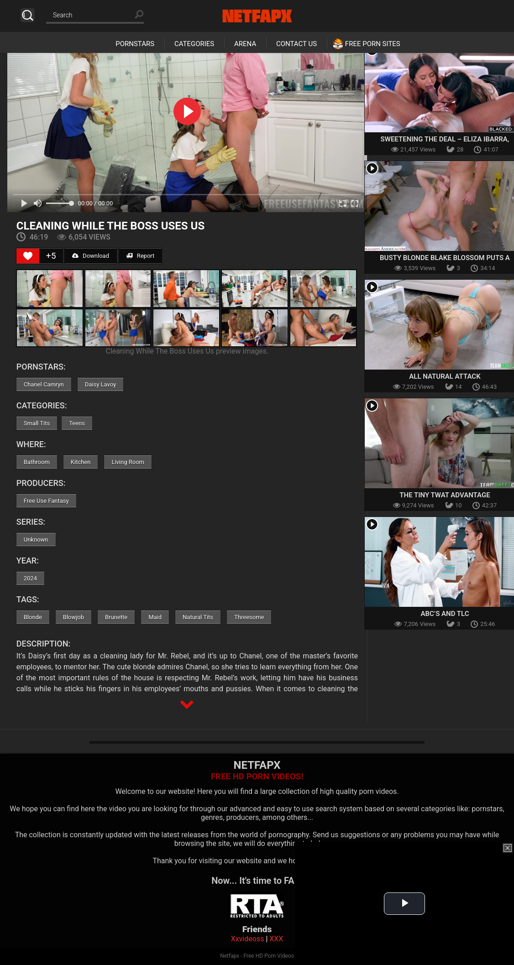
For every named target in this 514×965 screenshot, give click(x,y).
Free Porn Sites (372, 44)
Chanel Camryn (44, 384)
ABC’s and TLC (444, 614)
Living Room (127, 462)
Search (28, 15)
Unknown (36, 539)
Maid (155, 617)
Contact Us (296, 44)
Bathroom (37, 462)
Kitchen (81, 462)
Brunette (116, 617)
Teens (77, 423)
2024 (30, 578)
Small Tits (37, 423)
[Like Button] (27, 256)
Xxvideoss (247, 938)
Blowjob (73, 617)
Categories (194, 44)
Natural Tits (198, 617)
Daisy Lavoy (100, 384)
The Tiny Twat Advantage (444, 495)
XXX (276, 938)
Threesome (249, 617)
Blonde (33, 617)
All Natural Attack (444, 376)
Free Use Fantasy (46, 500)
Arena (245, 44)
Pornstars (134, 44)
